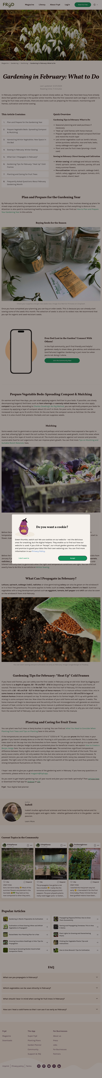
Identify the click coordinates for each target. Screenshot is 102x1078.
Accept (72, 558)
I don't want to (24, 558)
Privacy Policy (38, 551)
